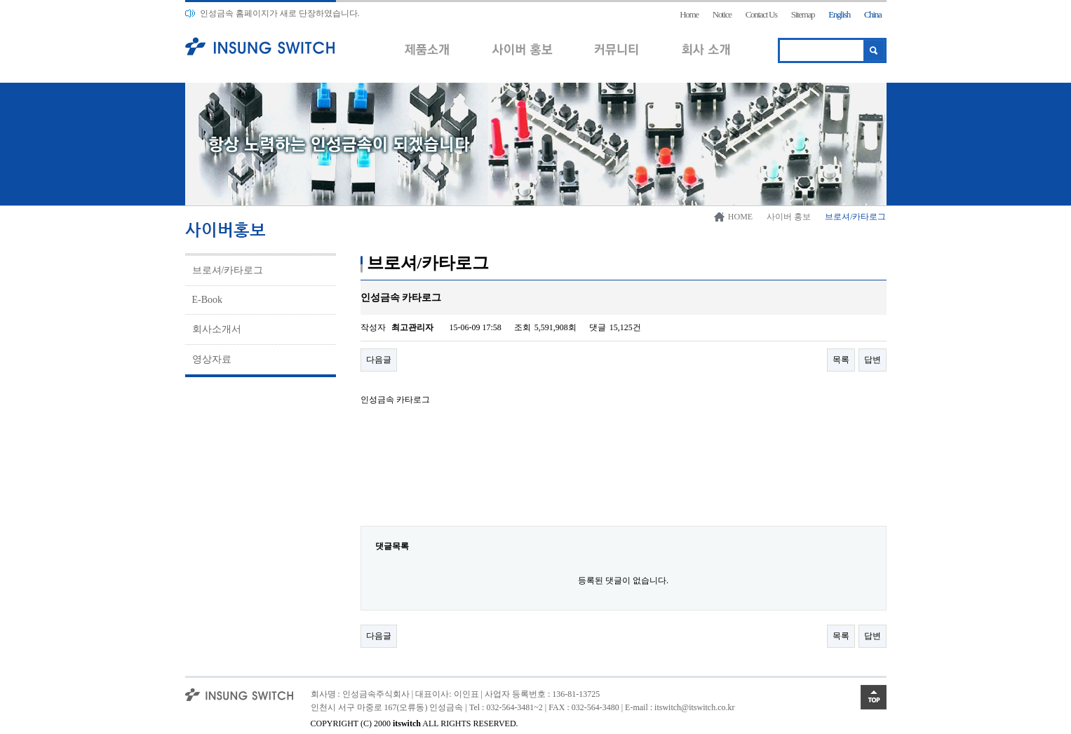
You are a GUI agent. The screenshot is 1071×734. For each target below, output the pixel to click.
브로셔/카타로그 (228, 270)
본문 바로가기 (0, 0)
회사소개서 (216, 329)
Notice (722, 14)
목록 (841, 360)
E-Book (207, 299)
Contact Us (761, 14)
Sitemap (803, 14)
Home (689, 14)
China (873, 14)
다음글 (378, 360)
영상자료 (211, 359)
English (839, 14)
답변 (872, 360)
